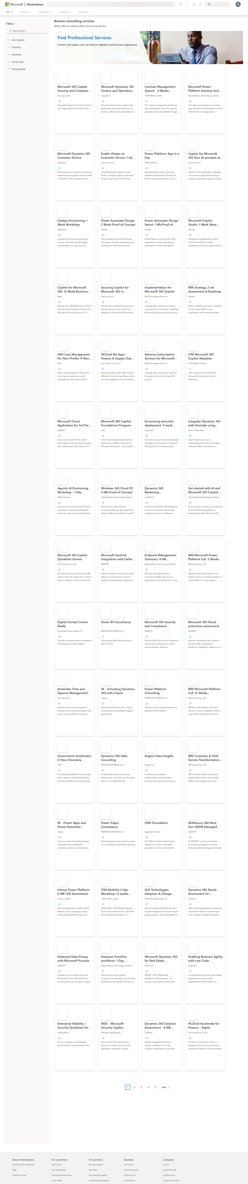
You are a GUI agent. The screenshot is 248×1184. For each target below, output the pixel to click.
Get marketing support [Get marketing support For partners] (98, 1175)
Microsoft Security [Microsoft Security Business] (131, 1170)
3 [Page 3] (141, 1087)
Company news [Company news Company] (169, 1175)
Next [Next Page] (164, 1087)
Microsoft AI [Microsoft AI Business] (129, 1164)
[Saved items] (193, 4)
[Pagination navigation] (148, 1090)
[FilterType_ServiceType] (8, 61)
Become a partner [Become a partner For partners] (96, 1164)
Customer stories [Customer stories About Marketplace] (19, 1175)
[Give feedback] (180, 4)
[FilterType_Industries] (8, 54)
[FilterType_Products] (8, 47)
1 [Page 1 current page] (127, 1087)
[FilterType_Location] (8, 39)
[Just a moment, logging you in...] (238, 4)
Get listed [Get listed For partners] (93, 1170)
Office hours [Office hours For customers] (56, 1164)
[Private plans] (200, 4)
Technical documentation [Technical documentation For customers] (62, 1175)
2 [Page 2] (134, 1087)
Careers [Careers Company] (166, 1164)
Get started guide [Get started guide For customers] (59, 1170)
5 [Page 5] (155, 1087)
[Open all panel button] (9, 12)
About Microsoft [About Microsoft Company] (169, 1170)
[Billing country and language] (217, 4)
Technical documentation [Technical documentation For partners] (99, 1180)
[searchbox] (30, 30)
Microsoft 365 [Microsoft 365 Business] (129, 1180)
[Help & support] (187, 4)
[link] (74, 102)
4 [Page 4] (148, 1087)
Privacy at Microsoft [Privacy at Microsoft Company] (171, 1180)
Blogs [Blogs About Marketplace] (14, 1170)
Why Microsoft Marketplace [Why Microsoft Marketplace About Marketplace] (23, 1164)
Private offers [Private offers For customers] (57, 1180)
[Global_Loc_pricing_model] (8, 68)
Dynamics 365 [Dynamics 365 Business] (129, 1175)
